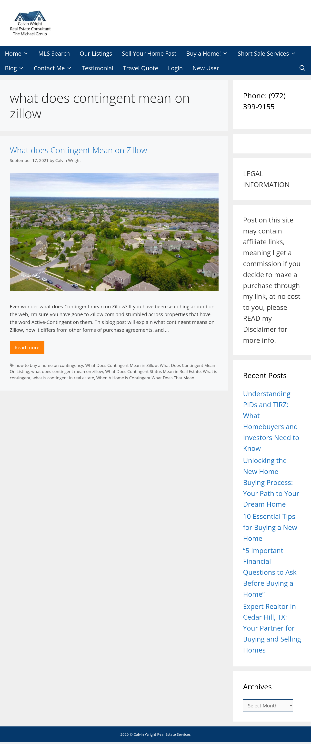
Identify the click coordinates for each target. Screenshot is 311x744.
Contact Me (55, 68)
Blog (17, 68)
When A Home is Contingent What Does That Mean (145, 378)
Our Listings (96, 53)
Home (19, 53)
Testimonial (97, 68)
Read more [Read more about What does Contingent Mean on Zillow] (27, 347)
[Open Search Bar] (302, 68)
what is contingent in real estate (63, 378)
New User (205, 68)
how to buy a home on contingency (49, 365)
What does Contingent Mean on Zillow (78, 150)
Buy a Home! (209, 53)
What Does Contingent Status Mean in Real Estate (153, 371)
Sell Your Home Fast (149, 53)
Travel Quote (140, 68)
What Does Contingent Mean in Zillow (121, 365)
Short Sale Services (269, 53)
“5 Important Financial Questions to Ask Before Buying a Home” (270, 572)
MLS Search (54, 53)
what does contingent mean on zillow (67, 371)
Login (175, 68)
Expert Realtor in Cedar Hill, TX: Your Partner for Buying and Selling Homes (272, 628)
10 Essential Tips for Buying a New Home (270, 527)
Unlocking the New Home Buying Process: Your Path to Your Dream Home (271, 482)
